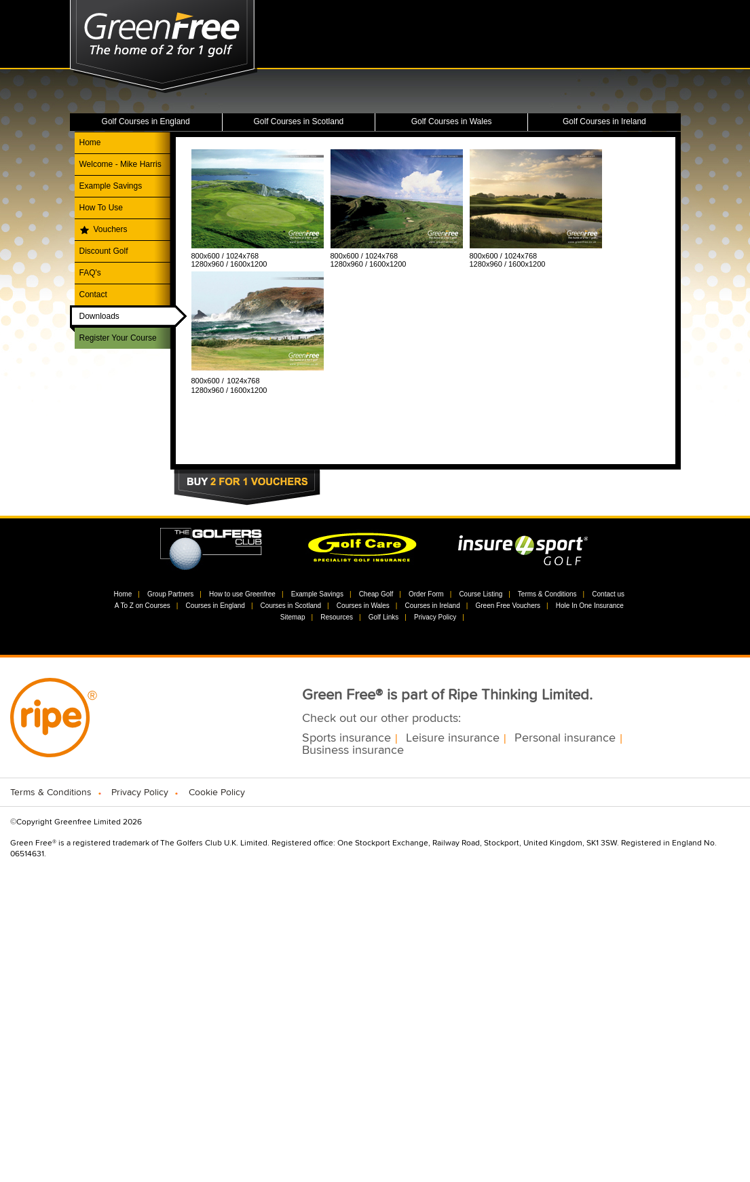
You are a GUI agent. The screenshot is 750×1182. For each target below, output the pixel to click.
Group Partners (170, 594)
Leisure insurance (453, 738)
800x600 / (208, 256)
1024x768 (242, 256)
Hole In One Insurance (590, 605)
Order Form (426, 594)
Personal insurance (565, 738)
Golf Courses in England (146, 121)
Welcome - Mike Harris (120, 164)
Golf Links (383, 617)
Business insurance (353, 750)
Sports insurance (346, 738)
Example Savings (111, 186)
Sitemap (292, 617)
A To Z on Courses (142, 605)
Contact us (608, 594)
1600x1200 (248, 264)
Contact (93, 294)
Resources (336, 617)
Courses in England (215, 605)
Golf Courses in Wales (451, 121)
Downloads (99, 316)
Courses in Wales (363, 605)
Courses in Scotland (291, 605)
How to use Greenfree (242, 594)
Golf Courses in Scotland (299, 121)
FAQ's (90, 273)
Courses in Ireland (432, 605)
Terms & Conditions (547, 594)
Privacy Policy (435, 617)
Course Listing (480, 594)
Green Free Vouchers (507, 605)
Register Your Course (118, 338)
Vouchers (111, 229)
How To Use (101, 207)
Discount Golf (103, 251)
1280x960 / (211, 264)
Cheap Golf (376, 594)
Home (90, 142)
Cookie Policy (217, 792)
